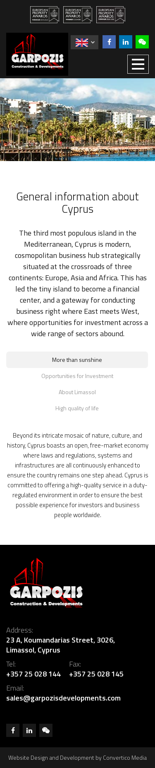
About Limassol (77, 392)
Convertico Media (125, 757)
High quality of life (77, 408)
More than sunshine (77, 359)
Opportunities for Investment (77, 375)
